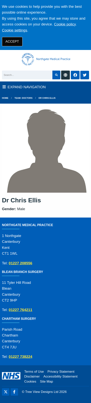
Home (5, 98)
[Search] (27, 75)
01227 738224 (20, 357)
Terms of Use (34, 371)
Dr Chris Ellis (47, 98)
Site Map (46, 381)
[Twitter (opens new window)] (5, 392)
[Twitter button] (84, 75)
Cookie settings (14, 30)
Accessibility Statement (60, 376)
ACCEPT (12, 41)
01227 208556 (20, 263)
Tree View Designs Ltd (41, 392)
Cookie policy (65, 24)
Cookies (30, 381)
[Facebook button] (75, 75)
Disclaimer (32, 376)
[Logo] (45, 59)
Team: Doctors (24, 98)
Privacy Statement (61, 371)
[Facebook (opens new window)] (14, 392)
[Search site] (56, 75)
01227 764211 (20, 310)
